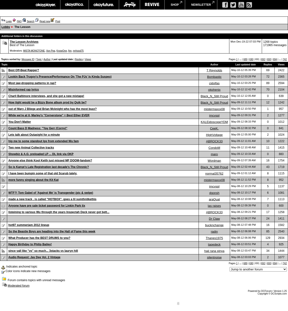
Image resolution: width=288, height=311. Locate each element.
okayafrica (74, 5)
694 (275, 59)
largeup (129, 5)
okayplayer (45, 5)
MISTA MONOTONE (34, 50)
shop (175, 4)
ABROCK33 (214, 141)
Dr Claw (214, 218)
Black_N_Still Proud (214, 96)
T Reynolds (214, 70)
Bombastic (214, 77)
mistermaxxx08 (214, 109)
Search (30, 21)
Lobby (5, 27)
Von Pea (50, 50)
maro (214, 154)
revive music (152, 5)
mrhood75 (78, 50)
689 (245, 59)
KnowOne (62, 50)
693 (269, 59)
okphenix (214, 89)
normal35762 (214, 173)
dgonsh (214, 193)
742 (285, 59)
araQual (214, 199)
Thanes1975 (214, 238)
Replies (79, 59)
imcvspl (214, 115)
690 (251, 59)
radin (214, 231)
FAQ (19, 21)
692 (263, 59)
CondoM (214, 148)
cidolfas (214, 83)
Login (9, 21)
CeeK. (214, 128)
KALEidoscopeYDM (214, 122)
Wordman (214, 160)
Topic (39, 59)
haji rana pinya (214, 251)
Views (88, 59)
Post (57, 21)
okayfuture (104, 5)
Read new (45, 21)
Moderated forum (18, 285)
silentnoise (214, 257)
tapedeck (214, 244)
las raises (214, 206)
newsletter (201, 4)
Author (47, 59)
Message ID (27, 59)
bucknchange (214, 225)
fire (70, 50)
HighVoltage (214, 135)
